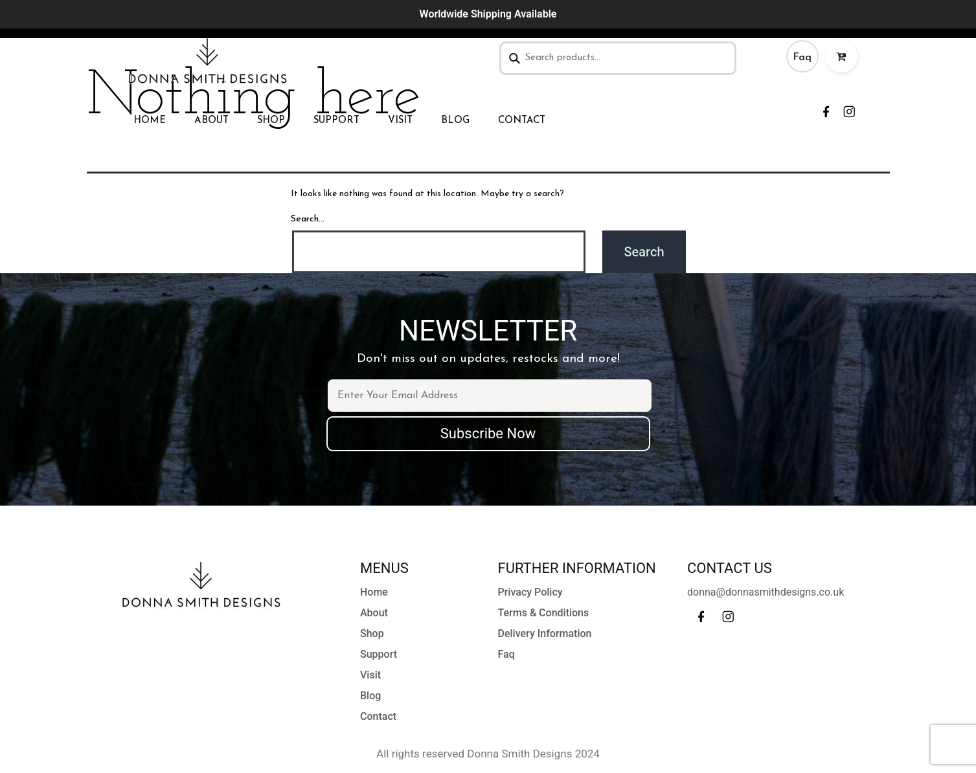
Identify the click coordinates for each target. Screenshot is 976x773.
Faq (802, 57)
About (211, 121)
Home (149, 121)
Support (336, 121)
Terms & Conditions (543, 613)
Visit (400, 121)
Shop (271, 121)
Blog (455, 121)
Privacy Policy (530, 592)
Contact (521, 121)
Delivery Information (545, 633)
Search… (307, 219)
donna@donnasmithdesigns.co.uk (765, 592)
